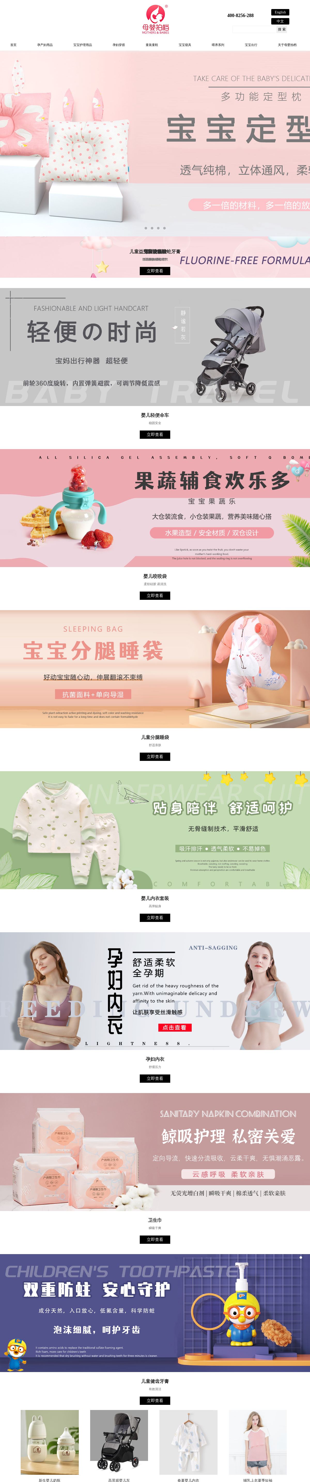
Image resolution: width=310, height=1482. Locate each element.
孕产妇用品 (45, 45)
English (280, 12)
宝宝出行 (251, 45)
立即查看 (155, 271)
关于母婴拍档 (287, 45)
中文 (280, 21)
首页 (13, 45)
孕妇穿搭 (119, 45)
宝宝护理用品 (82, 45)
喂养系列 (218, 45)
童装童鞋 (152, 45)
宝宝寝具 (185, 45)
